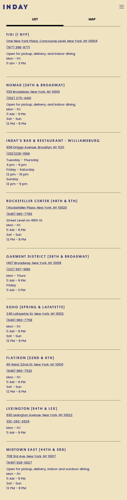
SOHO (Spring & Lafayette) (35, 307)
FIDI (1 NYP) (18, 34)
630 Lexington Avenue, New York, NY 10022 (39, 415)
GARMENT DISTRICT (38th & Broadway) (47, 256)
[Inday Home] (15, 6)
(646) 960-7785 (19, 214)
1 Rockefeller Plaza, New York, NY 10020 (36, 207)
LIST (35, 19)
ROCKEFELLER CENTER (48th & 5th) (42, 201)
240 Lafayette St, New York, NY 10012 (35, 313)
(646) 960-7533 (19, 371)
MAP (92, 19)
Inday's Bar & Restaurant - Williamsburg (53, 141)
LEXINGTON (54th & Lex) (31, 409)
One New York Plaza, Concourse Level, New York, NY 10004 (51, 41)
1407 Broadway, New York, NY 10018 (33, 263)
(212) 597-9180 (18, 269)
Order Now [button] (63, 484)
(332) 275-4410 (18, 98)
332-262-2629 (17, 421)
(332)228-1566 (18, 153)
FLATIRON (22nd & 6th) (30, 358)
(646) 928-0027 (19, 462)
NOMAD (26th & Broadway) (35, 85)
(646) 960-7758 (19, 320)
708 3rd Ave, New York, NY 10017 (31, 456)
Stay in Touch (63, 494)
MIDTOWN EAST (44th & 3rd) (36, 450)
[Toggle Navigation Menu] (121, 6)
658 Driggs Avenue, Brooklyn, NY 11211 (35, 147)
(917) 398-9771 (18, 47)
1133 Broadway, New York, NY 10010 (33, 91)
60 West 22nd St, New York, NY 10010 (34, 364)
